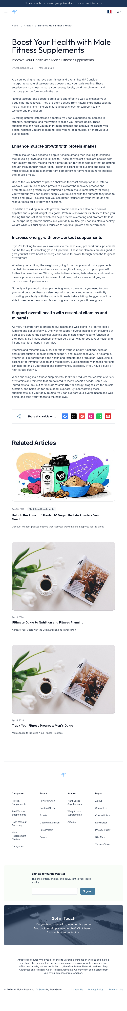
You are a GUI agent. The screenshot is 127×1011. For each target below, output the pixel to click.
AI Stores (41, 989)
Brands (43, 837)
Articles (28, 25)
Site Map (100, 837)
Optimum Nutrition (50, 822)
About (98, 800)
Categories (18, 846)
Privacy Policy (102, 829)
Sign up (87, 891)
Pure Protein (46, 829)
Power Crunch (47, 800)
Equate (43, 815)
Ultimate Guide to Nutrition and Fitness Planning (48, 622)
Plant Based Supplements (41, 509)
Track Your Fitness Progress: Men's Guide (42, 725)
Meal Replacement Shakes (19, 835)
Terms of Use (102, 844)
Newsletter (101, 822)
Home (15, 25)
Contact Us (101, 808)
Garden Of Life (48, 808)
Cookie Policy (102, 815)
